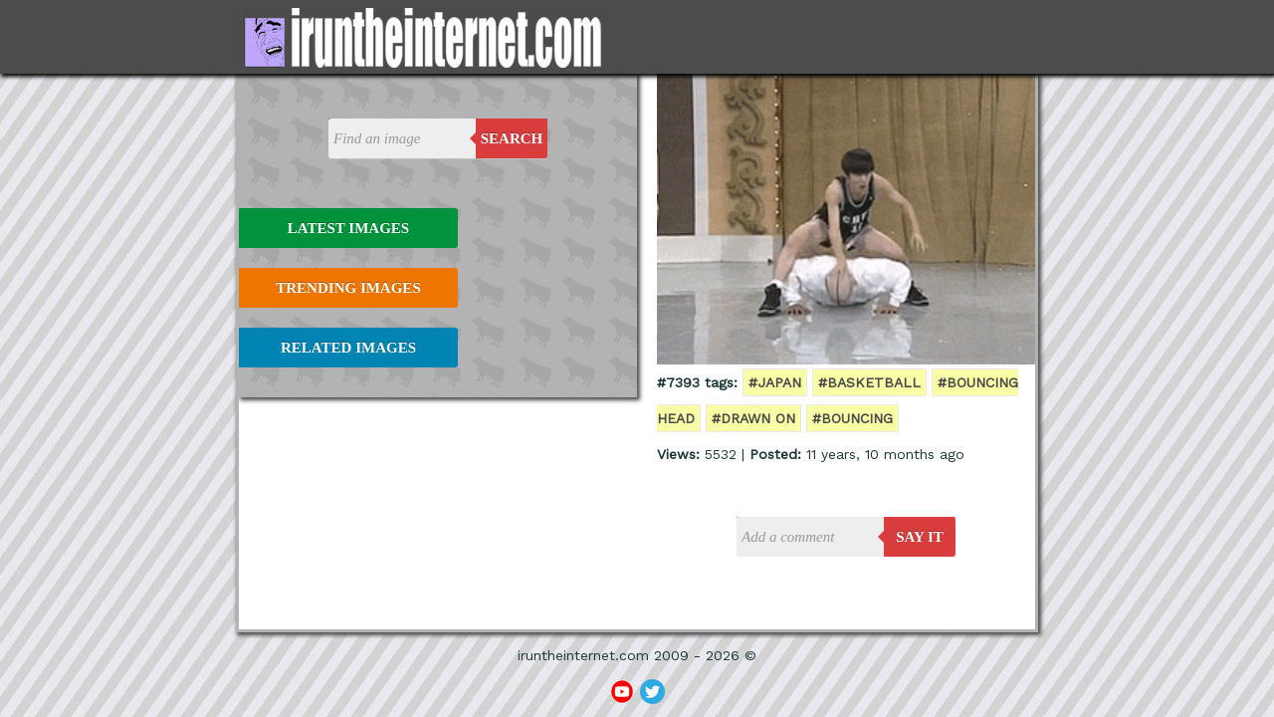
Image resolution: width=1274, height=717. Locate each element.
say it (920, 537)
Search (512, 138)
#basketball (869, 382)
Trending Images (348, 288)
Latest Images (348, 228)
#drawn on (753, 418)
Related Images (348, 348)
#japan (774, 382)
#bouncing (852, 418)
